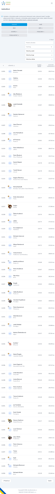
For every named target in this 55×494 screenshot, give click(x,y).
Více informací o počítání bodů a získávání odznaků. (23, 20)
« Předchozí (6, 481)
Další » (50, 481)
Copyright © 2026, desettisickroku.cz (27, 490)
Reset (51, 39)
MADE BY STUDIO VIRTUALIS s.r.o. (27, 492)
